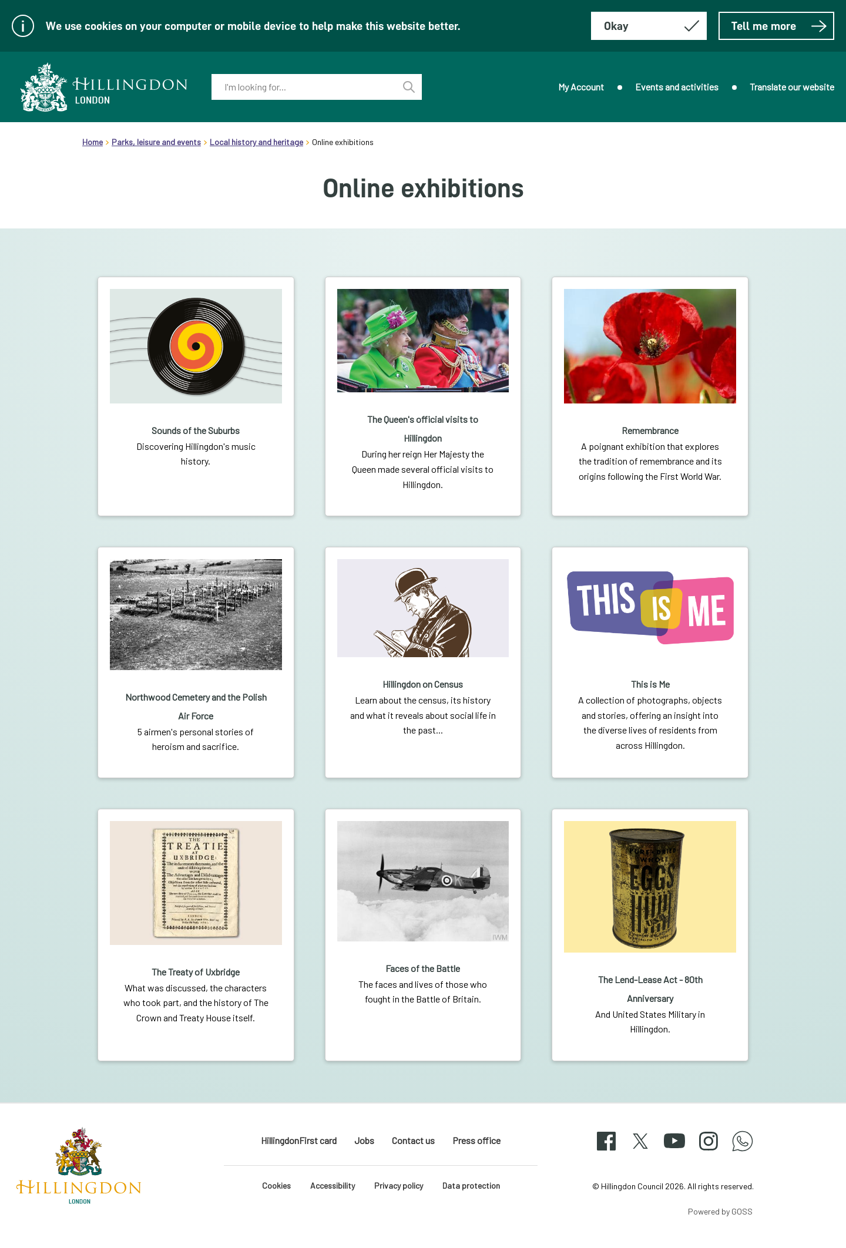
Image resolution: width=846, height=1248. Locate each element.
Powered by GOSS (720, 1211)
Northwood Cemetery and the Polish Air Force (196, 706)
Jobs (364, 1140)
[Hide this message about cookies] (649, 26)
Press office (476, 1140)
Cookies (276, 1185)
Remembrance (650, 430)
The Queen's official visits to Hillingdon (422, 428)
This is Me (650, 683)
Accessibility (332, 1185)
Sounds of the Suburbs (196, 430)
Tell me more (779, 26)
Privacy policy (398, 1185)
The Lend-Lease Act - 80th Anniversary (650, 989)
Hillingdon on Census (422, 683)
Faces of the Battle (422, 968)
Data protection (471, 1185)
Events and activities (677, 86)
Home (92, 142)
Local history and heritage (256, 142)
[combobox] (304, 87)
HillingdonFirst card (299, 1140)
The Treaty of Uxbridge (196, 971)
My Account (581, 86)
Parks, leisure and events (156, 142)
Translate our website (792, 86)
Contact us (413, 1140)
